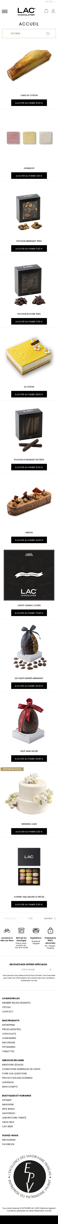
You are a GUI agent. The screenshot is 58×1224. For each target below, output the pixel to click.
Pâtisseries (8, 1047)
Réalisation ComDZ (43, 1211)
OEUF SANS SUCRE (29, 751)
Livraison (7, 1082)
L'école (6, 1007)
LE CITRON (29, 386)
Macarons (8, 1042)
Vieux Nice (8, 1122)
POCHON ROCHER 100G (29, 313)
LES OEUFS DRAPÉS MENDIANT (29, 678)
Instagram (8, 1140)
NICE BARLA (8, 1109)
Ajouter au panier (29, 102)
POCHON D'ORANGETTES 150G (29, 459)
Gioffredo (8, 1113)
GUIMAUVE (29, 168)
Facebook (8, 1144)
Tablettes (8, 1051)
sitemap (7, 1100)
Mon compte (10, 1087)
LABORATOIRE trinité (14, 1118)
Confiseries (9, 1038)
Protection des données (17, 1078)
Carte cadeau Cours (29, 605)
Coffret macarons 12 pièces (29, 896)
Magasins (8, 1104)
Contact (7, 1012)
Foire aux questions (14, 1073)
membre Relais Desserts (16, 1003)
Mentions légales (12, 1065)
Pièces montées (11, 1029)
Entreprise (8, 1025)
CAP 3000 (7, 1126)
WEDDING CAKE (29, 824)
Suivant (50, 918)
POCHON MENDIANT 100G (29, 241)
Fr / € (49, 1)
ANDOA (29, 532)
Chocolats (9, 1034)
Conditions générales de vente (21, 1069)
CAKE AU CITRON (29, 95)
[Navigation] (4, 11)
